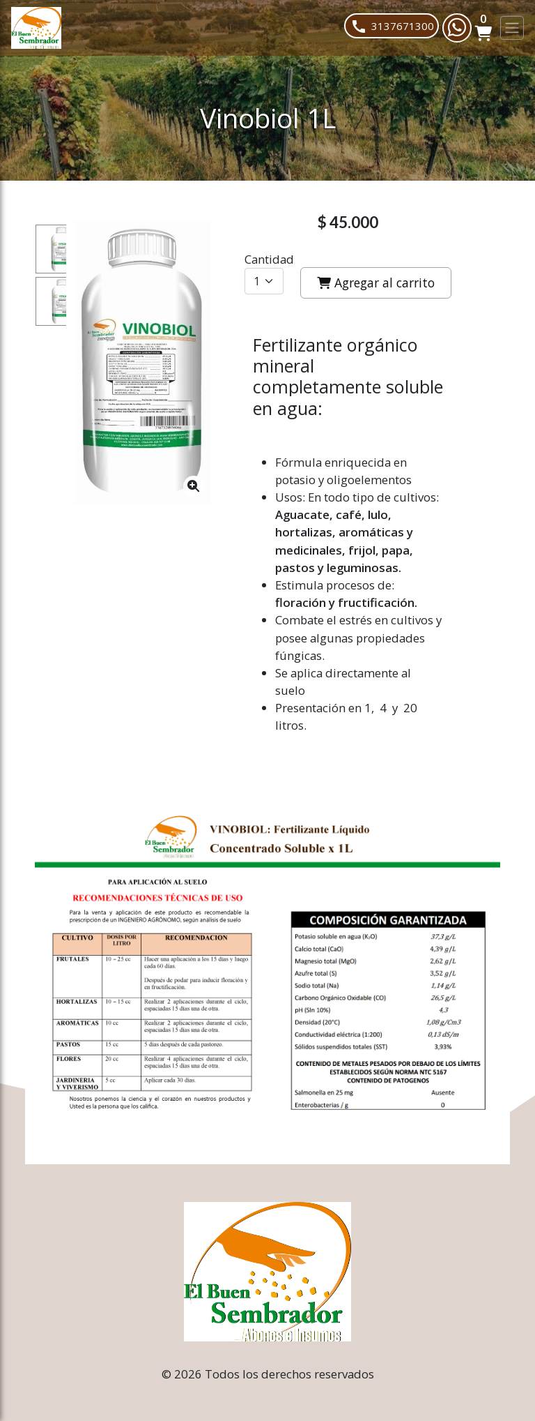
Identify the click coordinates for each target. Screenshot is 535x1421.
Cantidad (269, 259)
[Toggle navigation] (512, 28)
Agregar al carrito (376, 282)
